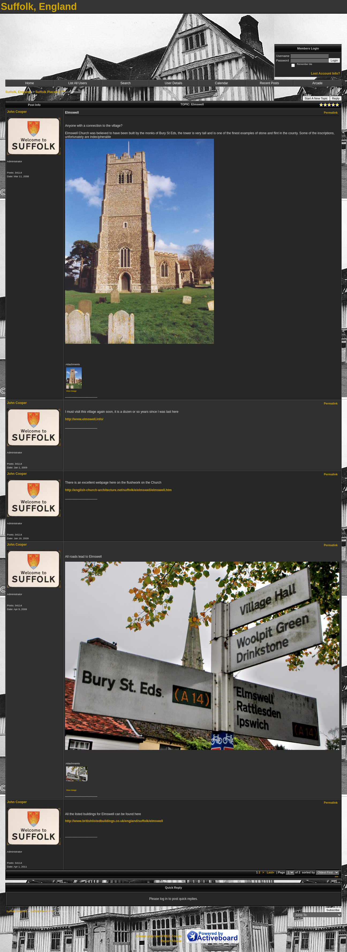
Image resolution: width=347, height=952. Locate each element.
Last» (271, 872)
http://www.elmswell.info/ (84, 419)
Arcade (317, 83)
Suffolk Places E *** (50, 92)
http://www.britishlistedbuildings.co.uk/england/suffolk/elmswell (114, 821)
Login (334, 60)
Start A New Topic (316, 98)
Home (29, 83)
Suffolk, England (18, 92)
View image (71, 391)
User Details (173, 83)
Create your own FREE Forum (159, 936)
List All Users (77, 83)
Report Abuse (171, 941)
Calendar (221, 83)
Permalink (331, 112)
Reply (336, 98)
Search (125, 83)
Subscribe (333, 910)
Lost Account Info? (325, 73)
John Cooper (17, 112)
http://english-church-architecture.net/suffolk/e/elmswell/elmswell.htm (118, 490)
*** (336, 877)
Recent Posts (269, 83)
